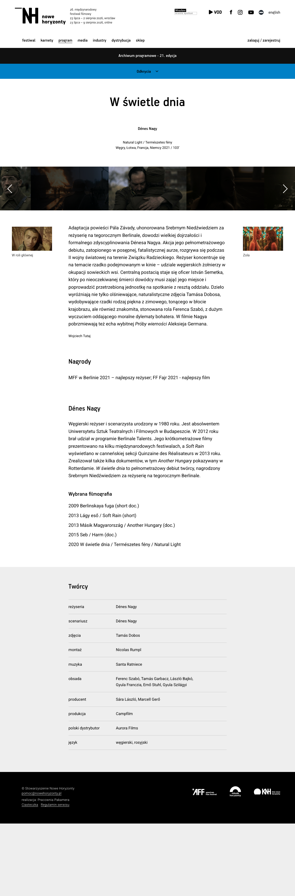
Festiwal (29, 40)
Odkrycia (144, 71)
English (274, 12)
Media (83, 40)
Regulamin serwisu (55, 877)
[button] (285, 224)
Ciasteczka (30, 877)
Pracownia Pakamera (54, 872)
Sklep (140, 40)
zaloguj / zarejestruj (263, 40)
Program (65, 40)
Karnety (47, 40)
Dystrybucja (121, 40)
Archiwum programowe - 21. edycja (147, 56)
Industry (99, 40)
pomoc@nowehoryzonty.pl (42, 866)
